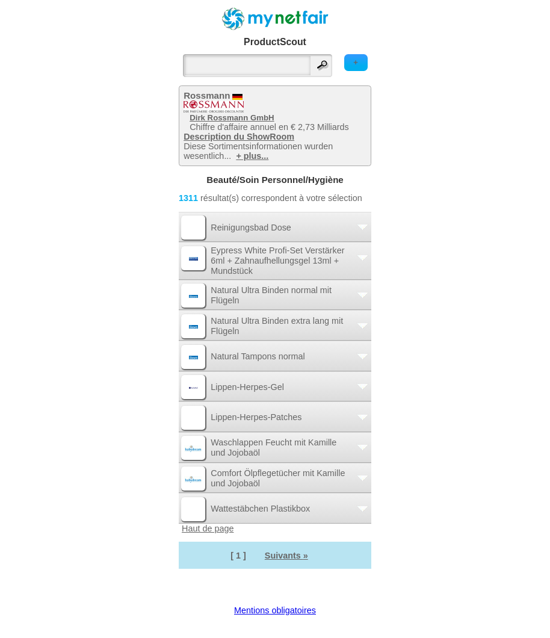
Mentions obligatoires (275, 610)
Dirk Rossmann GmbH (232, 117)
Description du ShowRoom (239, 136)
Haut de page (207, 528)
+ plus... (252, 156)
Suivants (286, 555)
